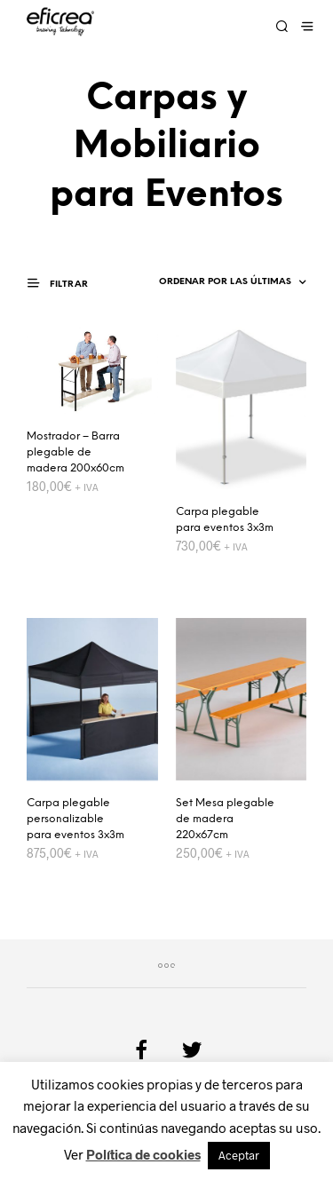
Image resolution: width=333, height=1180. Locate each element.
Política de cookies (143, 1154)
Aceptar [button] (238, 1155)
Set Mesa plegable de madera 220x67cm (225, 819)
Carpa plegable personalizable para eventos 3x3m (75, 819)
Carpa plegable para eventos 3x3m (225, 520)
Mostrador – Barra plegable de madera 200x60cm (75, 452)
